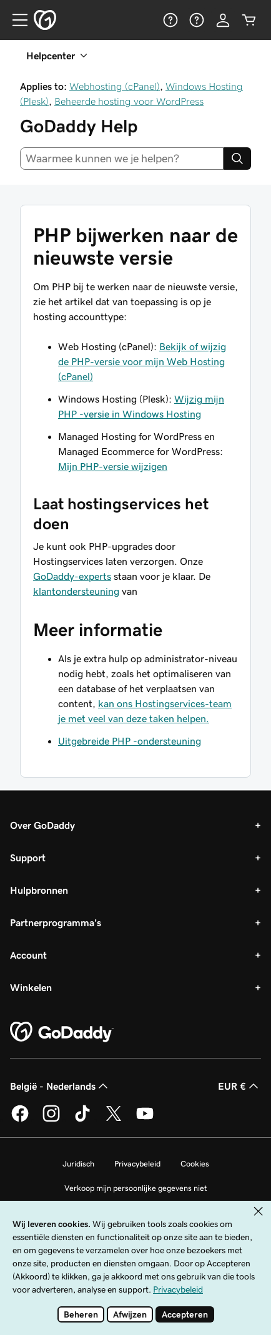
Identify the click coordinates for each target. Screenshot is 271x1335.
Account (28, 955)
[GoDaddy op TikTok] (82, 1120)
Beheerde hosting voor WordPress (129, 101)
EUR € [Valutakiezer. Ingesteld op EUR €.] (239, 1085)
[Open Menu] (15, 20)
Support (28, 858)
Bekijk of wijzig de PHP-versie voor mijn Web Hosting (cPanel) (142, 361)
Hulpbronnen (39, 890)
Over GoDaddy (42, 825)
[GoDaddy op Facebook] (20, 1120)
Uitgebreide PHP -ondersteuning (129, 741)
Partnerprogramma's (55, 922)
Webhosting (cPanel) (114, 86)
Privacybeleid (137, 1164)
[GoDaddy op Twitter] (114, 1120)
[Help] (170, 20)
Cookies (194, 1164)
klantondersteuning (76, 591)
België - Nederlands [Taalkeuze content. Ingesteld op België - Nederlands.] (60, 1085)
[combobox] (122, 158)
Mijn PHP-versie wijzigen (112, 466)
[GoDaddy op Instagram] (51, 1120)
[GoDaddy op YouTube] (145, 1120)
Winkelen (31, 987)
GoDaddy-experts (72, 576)
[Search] (237, 158)
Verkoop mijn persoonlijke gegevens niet (135, 1188)
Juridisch (78, 1164)
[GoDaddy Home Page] (62, 1032)
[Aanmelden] (223, 20)
